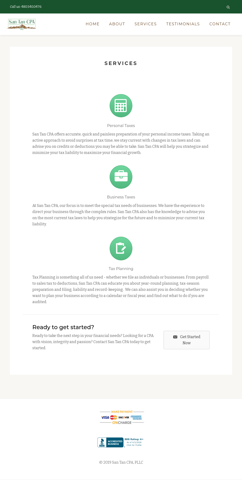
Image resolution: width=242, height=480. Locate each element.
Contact (220, 24)
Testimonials (183, 24)
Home (93, 24)
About (117, 24)
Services (145, 24)
